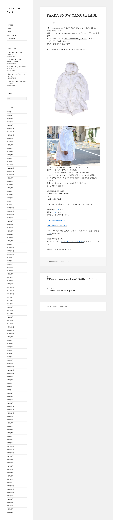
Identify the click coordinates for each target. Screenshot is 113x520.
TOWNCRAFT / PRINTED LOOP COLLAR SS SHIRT (16, 82)
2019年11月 (10, 370)
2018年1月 (10, 443)
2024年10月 (10, 175)
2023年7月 (10, 224)
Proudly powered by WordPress (57, 306)
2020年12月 (10, 327)
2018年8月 (10, 420)
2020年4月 (10, 353)
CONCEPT (10, 25)
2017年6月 (10, 466)
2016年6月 (10, 506)
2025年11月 (10, 132)
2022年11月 (10, 251)
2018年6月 (10, 426)
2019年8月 (10, 380)
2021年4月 (10, 314)
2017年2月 (10, 479)
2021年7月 (10, 304)
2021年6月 (10, 307)
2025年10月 (10, 135)
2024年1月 (10, 204)
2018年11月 (10, 410)
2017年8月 (10, 459)
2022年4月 (10, 274)
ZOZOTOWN (11, 39)
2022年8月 (10, 261)
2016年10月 (10, 492)
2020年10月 (10, 334)
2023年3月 (10, 238)
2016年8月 (10, 499)
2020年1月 (10, 363)
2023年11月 (10, 211)
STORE (9, 28)
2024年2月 (10, 201)
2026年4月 (10, 115)
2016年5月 (10, 509)
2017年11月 (10, 449)
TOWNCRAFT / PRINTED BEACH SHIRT (14, 53)
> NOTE (9, 32)
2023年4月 (10, 234)
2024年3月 (10, 198)
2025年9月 (10, 138)
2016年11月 (10, 489)
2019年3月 (10, 396)
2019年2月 (10, 400)
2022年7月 (10, 264)
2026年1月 (10, 125)
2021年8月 (10, 300)
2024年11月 (10, 171)
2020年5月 (10, 350)
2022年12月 (10, 248)
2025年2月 (10, 161)
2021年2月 (10, 320)
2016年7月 (10, 502)
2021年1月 (10, 324)
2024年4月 (10, 194)
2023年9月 (10, 218)
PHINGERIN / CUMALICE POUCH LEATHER (15, 60)
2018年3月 (10, 436)
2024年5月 (10, 191)
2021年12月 (10, 287)
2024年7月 (10, 185)
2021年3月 (10, 317)
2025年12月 (10, 128)
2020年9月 (10, 337)
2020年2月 (10, 360)
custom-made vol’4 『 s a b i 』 (76, 33)
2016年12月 (10, 486)
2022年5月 (10, 271)
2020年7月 (10, 343)
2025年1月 (10, 165)
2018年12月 (10, 406)
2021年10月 (10, 294)
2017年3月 (10, 476)
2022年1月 (10, 284)
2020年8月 (10, 340)
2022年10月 (10, 254)
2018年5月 (10, 430)
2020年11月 (10, 330)
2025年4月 (10, 155)
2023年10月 (10, 214)
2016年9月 (10, 496)
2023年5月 (10, 231)
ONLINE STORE (12, 35)
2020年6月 (10, 347)
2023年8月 (10, 221)
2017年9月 (10, 456)
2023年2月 (10, 241)
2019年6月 (10, 386)
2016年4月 (10, 512)
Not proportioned (55, 28)
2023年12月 (10, 208)
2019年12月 (10, 367)
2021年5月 (10, 310)
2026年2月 (10, 122)
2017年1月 (10, 482)
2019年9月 (10, 377)
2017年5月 (10, 469)
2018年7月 (10, 423)
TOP (8, 22)
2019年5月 (10, 390)
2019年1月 (10, 403)
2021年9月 (10, 297)
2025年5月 (10, 152)
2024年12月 (10, 168)
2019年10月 (10, 373)
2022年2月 (10, 281)
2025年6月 (10, 148)
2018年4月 (10, 433)
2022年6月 (10, 267)
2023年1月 (10, 244)
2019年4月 (10, 393)
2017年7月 (10, 463)
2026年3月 (10, 118)
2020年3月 (10, 357)
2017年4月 (10, 473)
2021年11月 (10, 290)
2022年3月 (10, 277)
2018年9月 (10, 416)
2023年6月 (10, 228)
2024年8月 (10, 181)
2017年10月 (10, 453)
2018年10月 (10, 413)
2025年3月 (10, 158)
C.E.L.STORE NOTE (14, 10)
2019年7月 (10, 383)
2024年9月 (10, 178)
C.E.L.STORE (65, 262)
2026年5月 (10, 112)
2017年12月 (10, 446)
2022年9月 (10, 257)
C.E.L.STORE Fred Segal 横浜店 (75, 38)
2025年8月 (10, 142)
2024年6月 (10, 188)
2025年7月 (10, 145)
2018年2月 (10, 439)
